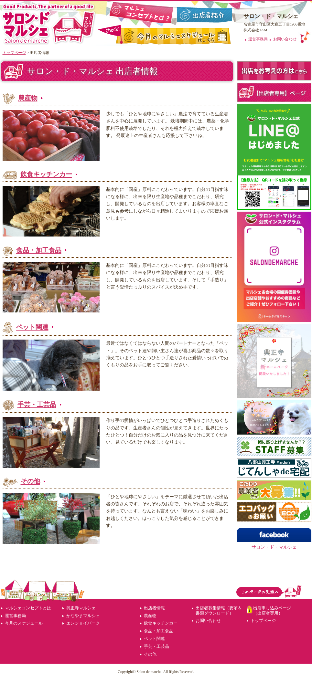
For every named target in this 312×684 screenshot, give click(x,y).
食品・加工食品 (38, 250)
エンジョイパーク (83, 623)
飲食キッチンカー (46, 174)
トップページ (14, 53)
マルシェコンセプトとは (28, 607)
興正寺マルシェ (81, 607)
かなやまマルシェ (83, 615)
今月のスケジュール (24, 623)
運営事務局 (15, 615)
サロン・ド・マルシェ (274, 547)
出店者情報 (154, 607)
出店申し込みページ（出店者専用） (272, 610)
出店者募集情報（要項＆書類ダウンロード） (219, 610)
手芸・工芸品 (36, 404)
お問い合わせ (208, 620)
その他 (30, 481)
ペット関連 (32, 327)
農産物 (28, 97)
